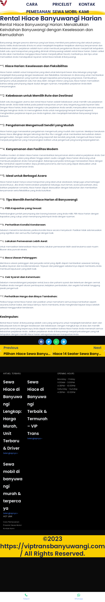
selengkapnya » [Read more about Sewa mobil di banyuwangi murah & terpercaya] (10, 557)
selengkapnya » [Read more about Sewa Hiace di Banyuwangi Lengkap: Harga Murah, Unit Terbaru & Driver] (10, 482)
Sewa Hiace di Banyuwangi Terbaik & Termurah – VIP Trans (37, 425)
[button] (41, 349)
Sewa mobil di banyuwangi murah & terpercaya (13, 522)
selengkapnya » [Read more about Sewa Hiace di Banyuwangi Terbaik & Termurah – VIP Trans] (34, 468)
